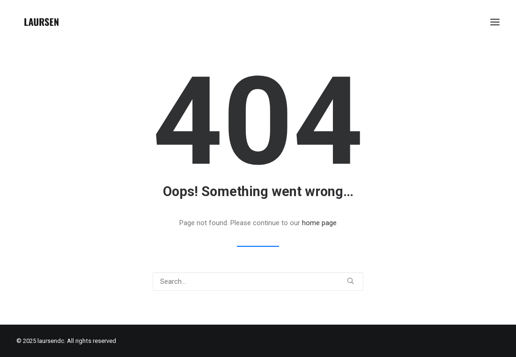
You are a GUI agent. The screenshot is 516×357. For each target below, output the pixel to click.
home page (319, 223)
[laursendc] (41, 22)
